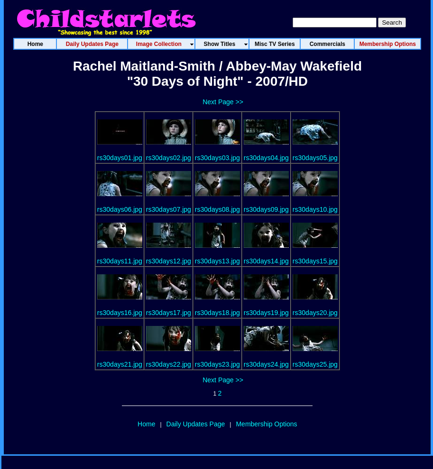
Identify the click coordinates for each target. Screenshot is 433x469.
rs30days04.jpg (266, 158)
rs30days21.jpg (119, 364)
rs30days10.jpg (315, 209)
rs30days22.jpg (168, 364)
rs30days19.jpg (266, 312)
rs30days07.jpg (168, 209)
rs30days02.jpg (168, 158)
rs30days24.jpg (266, 364)
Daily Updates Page (195, 424)
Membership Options (266, 424)
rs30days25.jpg (315, 364)
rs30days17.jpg (168, 312)
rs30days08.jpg (217, 209)
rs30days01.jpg (119, 158)
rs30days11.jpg (119, 261)
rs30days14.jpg (266, 261)
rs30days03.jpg (217, 158)
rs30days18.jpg (217, 312)
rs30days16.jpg (119, 312)
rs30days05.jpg (315, 158)
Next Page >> (223, 102)
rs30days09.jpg (266, 209)
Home (146, 424)
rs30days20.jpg (315, 312)
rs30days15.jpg (315, 261)
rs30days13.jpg (217, 261)
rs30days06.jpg (119, 209)
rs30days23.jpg (217, 364)
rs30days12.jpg (168, 261)
